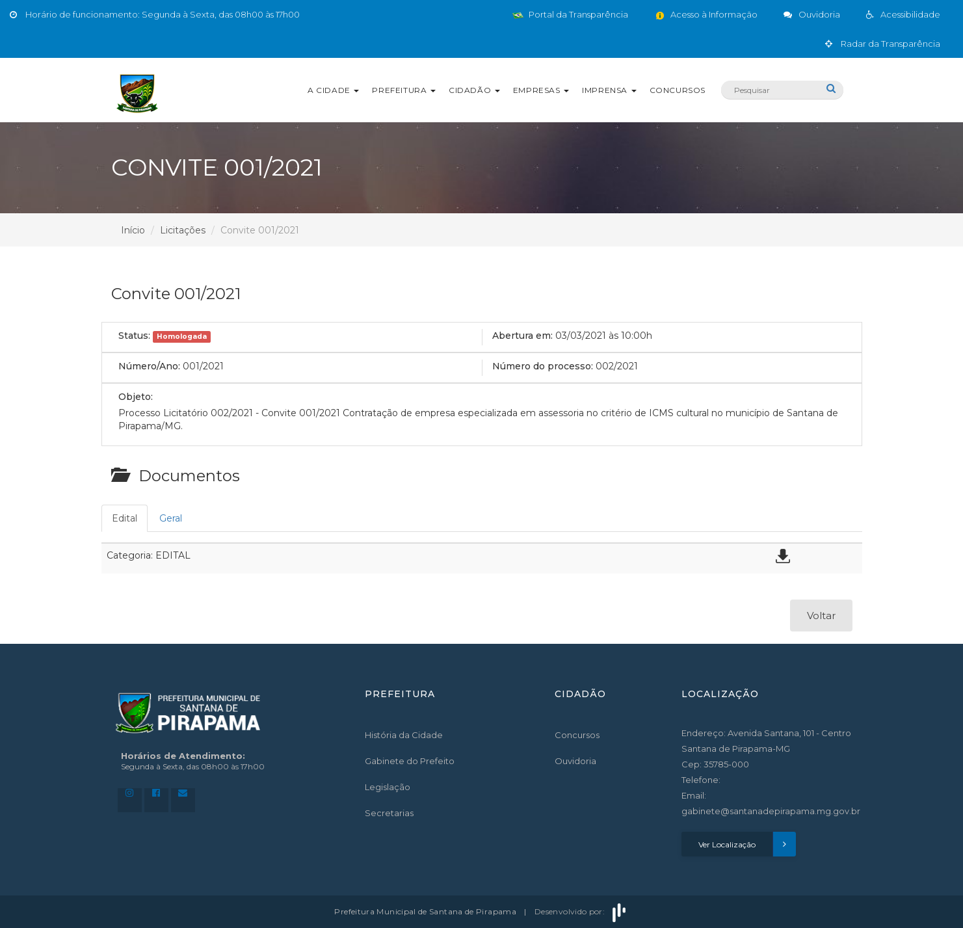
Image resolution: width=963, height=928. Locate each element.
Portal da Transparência (570, 14)
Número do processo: (542, 366)
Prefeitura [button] (404, 90)
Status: (134, 335)
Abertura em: (522, 335)
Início (133, 230)
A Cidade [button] (333, 90)
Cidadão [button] (474, 90)
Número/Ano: (149, 366)
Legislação (387, 787)
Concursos (678, 90)
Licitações (182, 230)
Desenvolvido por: (581, 911)
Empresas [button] (541, 90)
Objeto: (135, 397)
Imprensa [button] (609, 90)
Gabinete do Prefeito (410, 761)
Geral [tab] (170, 518)
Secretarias (389, 813)
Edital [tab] (124, 518)
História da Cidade (404, 735)
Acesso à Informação (706, 14)
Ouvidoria (575, 761)
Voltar (821, 615)
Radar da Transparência (882, 43)
